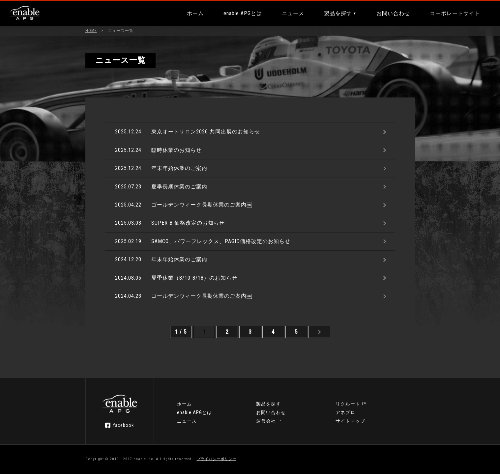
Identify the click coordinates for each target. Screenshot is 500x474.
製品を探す (338, 13)
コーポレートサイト (455, 13)
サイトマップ (350, 421)
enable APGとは (242, 13)
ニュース (293, 13)
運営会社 (266, 421)
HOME (91, 30)
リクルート (348, 403)
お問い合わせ (393, 13)
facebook (123, 425)
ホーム (195, 13)
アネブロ (345, 412)
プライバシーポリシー (216, 459)
